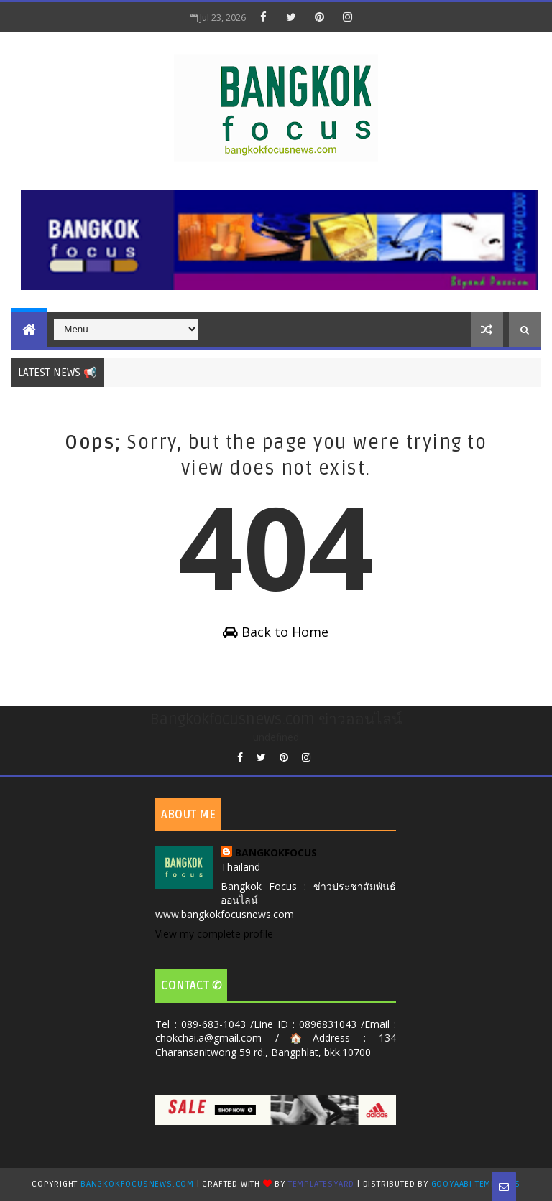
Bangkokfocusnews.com (137, 1184)
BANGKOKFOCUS (276, 852)
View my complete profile (214, 933)
